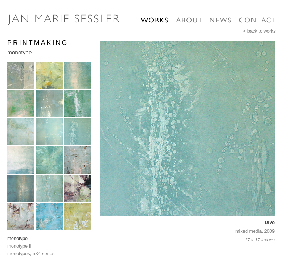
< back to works (259, 31)
